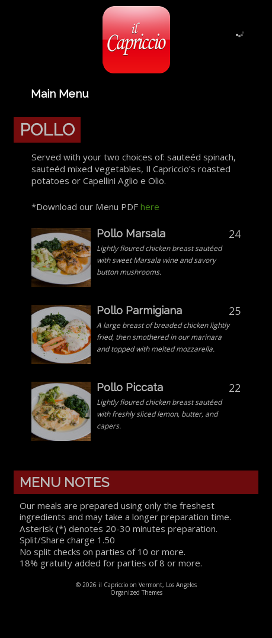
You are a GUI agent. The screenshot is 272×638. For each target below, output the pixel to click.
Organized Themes (136, 592)
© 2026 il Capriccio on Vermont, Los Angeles (136, 585)
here (149, 206)
